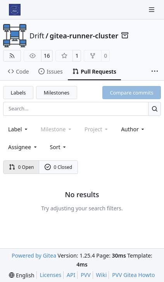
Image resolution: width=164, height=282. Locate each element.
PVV (85, 275)
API (71, 275)
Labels (18, 92)
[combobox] (18, 129)
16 (47, 55)
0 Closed (59, 167)
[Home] (15, 10)
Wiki (101, 275)
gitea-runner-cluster (84, 36)
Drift (36, 36)
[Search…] (154, 108)
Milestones (56, 92)
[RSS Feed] (12, 56)
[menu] (59, 147)
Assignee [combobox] (23, 147)
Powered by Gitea (34, 255)
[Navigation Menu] (152, 9)
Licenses (51, 275)
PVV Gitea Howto (133, 275)
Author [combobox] (133, 129)
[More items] (154, 71)
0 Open (21, 167)
